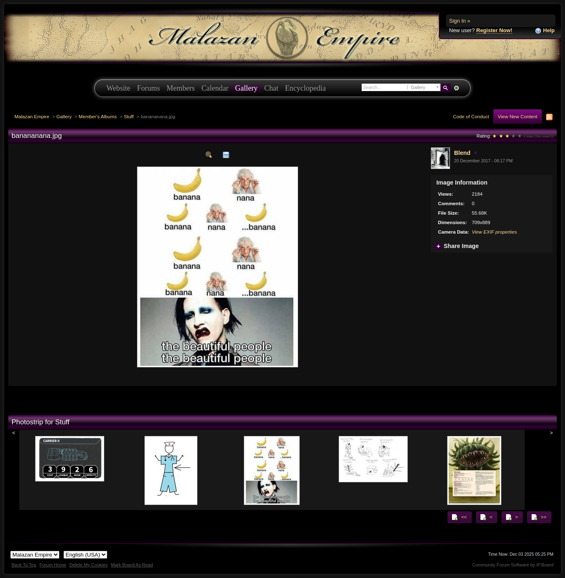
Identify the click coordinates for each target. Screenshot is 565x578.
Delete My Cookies (88, 564)
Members (181, 88)
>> (538, 517)
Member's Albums (98, 116)
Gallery (246, 88)
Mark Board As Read (132, 564)
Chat (271, 88)
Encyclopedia (305, 88)
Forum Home (53, 564)
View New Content (517, 116)
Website (118, 88)
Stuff (129, 116)
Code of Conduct (471, 116)
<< (459, 517)
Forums (148, 88)
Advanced (456, 88)
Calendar (214, 88)
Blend (462, 153)
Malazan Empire (31, 116)
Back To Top (24, 564)
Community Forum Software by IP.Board (512, 564)
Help (545, 30)
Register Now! (494, 30)
